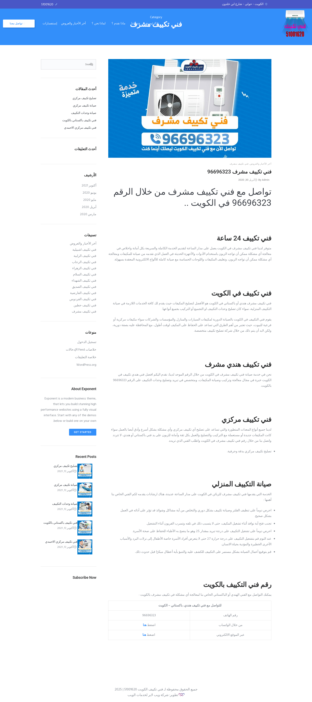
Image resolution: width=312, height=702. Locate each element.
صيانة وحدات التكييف (83, 113)
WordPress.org (86, 365)
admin (265, 179)
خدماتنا (173, 21)
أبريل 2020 (89, 207)
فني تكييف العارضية (83, 293)
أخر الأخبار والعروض (111, 21)
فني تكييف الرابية (85, 256)
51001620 (47, 4)
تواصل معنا (55, 21)
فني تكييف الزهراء (84, 268)
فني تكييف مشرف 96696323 (239, 172)
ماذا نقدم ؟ (156, 21)
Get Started (82, 432)
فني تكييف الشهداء (84, 280)
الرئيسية (188, 21)
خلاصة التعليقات (85, 357)
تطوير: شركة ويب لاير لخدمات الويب (153, 695)
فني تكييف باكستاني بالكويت (79, 120)
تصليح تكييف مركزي (84, 98)
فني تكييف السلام (84, 274)
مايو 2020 (89, 200)
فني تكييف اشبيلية (84, 249)
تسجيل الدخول (86, 342)
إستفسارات (87, 21)
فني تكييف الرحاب (84, 262)
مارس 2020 (88, 214)
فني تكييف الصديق (84, 287)
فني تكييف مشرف (239, 164)
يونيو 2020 (89, 192)
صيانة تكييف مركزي (84, 105)
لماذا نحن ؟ (136, 21)
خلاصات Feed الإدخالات (81, 349)
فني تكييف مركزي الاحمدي (80, 127)
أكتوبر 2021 (89, 185)
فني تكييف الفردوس (82, 299)
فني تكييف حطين (85, 305)
